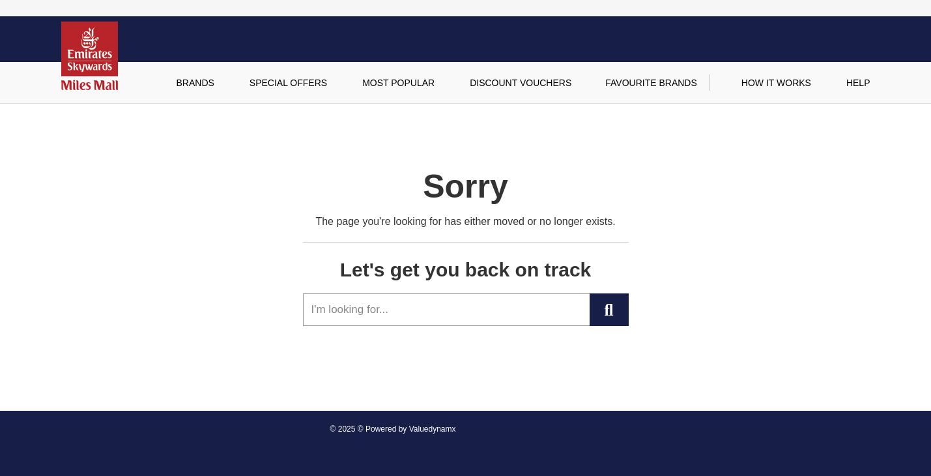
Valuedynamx (432, 429)
